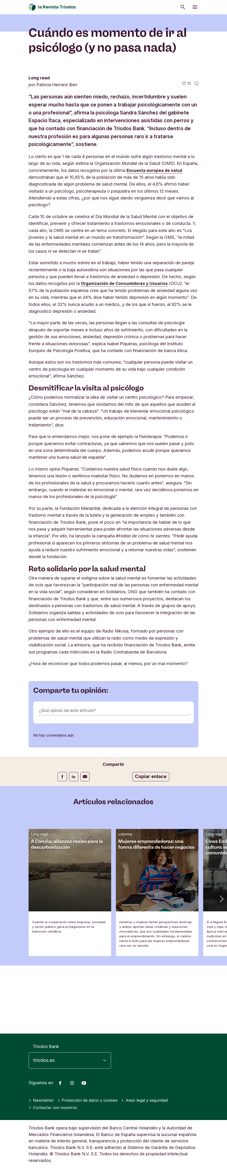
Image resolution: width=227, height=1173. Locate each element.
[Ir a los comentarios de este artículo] (196, 151)
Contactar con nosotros (54, 1107)
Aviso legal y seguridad (152, 1100)
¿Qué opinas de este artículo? (68, 778)
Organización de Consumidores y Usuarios (126, 351)
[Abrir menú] (195, 7)
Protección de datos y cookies (91, 1100)
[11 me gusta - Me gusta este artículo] (186, 151)
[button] (221, 966)
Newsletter (42, 1100)
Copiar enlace (151, 844)
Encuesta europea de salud (154, 238)
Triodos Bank (46, 1046)
